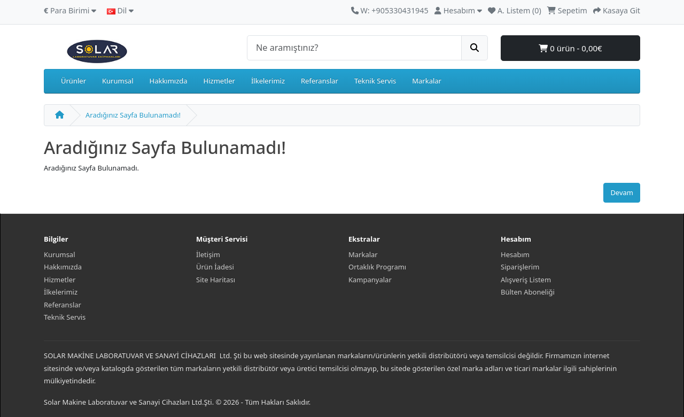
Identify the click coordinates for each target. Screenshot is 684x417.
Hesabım (515, 254)
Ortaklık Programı (377, 267)
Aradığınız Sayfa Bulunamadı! (133, 115)
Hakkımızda (169, 81)
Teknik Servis (375, 81)
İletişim (208, 254)
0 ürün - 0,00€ (570, 48)
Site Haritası (215, 279)
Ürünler (73, 81)
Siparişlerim (520, 267)
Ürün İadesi (215, 267)
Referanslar (319, 81)
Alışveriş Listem (526, 279)
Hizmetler (219, 81)
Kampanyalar (370, 279)
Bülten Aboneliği (528, 292)
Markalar (426, 81)
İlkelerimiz (268, 81)
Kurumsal (118, 81)
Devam (621, 192)
